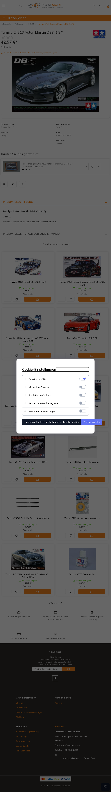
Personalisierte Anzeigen (42, 411)
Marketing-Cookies (39, 387)
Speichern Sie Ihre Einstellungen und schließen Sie (52, 421)
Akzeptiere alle (92, 421)
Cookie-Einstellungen (39, 369)
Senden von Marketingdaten (44, 403)
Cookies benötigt (38, 378)
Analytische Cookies (40, 395)
